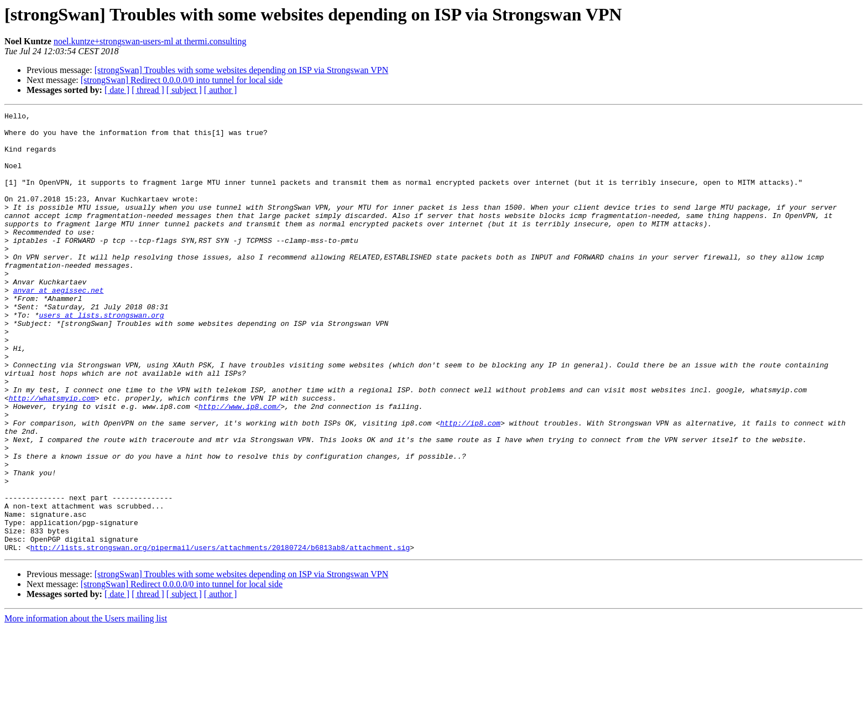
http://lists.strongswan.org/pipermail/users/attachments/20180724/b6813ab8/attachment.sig (220, 635)
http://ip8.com (470, 486)
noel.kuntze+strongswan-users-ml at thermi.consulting (150, 41)
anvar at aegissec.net (58, 326)
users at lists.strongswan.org (101, 356)
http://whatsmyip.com (52, 456)
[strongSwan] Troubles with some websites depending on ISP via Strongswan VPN (242, 70)
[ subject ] (184, 90)
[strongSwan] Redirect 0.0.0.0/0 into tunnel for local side (182, 80)
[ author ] (220, 90)
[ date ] (117, 90)
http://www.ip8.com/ (239, 466)
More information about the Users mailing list (85, 706)
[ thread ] (148, 90)
